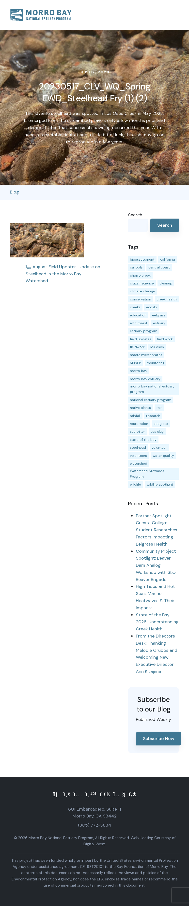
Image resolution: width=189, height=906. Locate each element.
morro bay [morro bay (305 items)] (138, 371)
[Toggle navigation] (175, 15)
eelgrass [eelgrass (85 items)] (158, 315)
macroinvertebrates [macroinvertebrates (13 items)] (146, 355)
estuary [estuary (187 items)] (159, 323)
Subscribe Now (158, 739)
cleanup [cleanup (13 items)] (165, 283)
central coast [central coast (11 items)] (159, 267)
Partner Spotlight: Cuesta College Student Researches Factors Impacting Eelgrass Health (156, 530)
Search (135, 215)
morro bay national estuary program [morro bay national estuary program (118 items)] (152, 389)
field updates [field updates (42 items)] (140, 339)
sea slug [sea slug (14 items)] (157, 431)
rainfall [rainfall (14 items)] (135, 416)
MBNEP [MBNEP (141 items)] (135, 363)
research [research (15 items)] (153, 416)
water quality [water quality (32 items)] (163, 455)
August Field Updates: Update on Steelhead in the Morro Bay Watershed (63, 274)
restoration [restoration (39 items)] (139, 423)
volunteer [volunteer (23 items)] (159, 447)
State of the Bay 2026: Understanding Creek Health (157, 622)
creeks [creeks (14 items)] (135, 307)
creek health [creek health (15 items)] (167, 299)
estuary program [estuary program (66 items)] (143, 331)
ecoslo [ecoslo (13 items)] (151, 307)
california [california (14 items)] (167, 259)
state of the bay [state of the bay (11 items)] (143, 439)
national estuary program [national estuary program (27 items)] (150, 400)
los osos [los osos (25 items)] (157, 347)
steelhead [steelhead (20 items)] (138, 447)
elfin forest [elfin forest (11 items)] (138, 323)
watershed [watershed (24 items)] (138, 463)
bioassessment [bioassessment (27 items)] (142, 259)
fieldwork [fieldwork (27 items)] (137, 347)
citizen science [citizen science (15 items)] (142, 283)
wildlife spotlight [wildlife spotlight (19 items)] (160, 484)
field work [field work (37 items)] (165, 339)
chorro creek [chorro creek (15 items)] (140, 275)
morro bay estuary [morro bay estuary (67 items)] (145, 379)
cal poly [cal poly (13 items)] (136, 267)
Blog (14, 192)
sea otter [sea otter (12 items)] (137, 431)
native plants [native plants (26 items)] (140, 407)
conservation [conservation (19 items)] (140, 299)
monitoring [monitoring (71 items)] (155, 363)
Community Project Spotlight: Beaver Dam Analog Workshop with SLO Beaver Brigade (156, 565)
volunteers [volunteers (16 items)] (138, 455)
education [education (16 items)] (138, 315)
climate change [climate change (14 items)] (142, 291)
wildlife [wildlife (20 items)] (135, 484)
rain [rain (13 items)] (159, 407)
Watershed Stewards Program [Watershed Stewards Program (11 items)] (147, 473)
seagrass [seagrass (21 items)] (161, 423)
